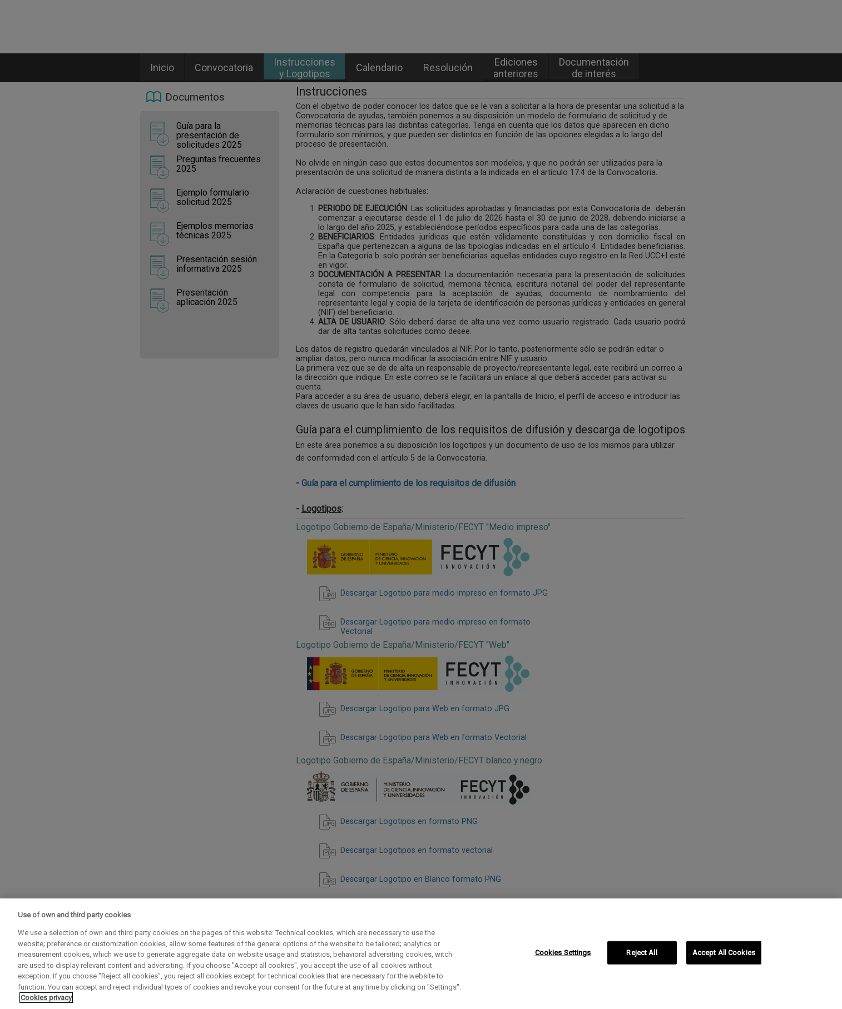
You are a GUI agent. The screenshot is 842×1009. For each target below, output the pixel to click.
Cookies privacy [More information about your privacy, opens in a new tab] (46, 997)
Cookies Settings (563, 952)
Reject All (641, 952)
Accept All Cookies (723, 952)
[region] (421, 953)
